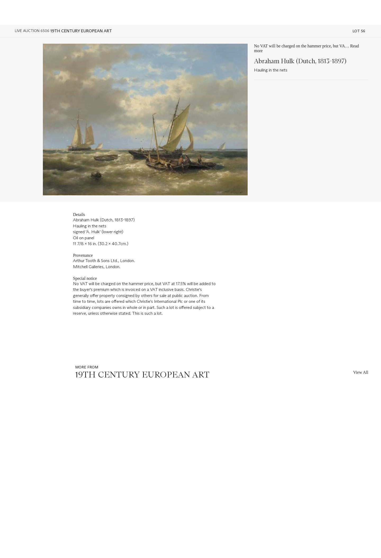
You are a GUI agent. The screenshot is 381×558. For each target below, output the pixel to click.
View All (360, 372)
